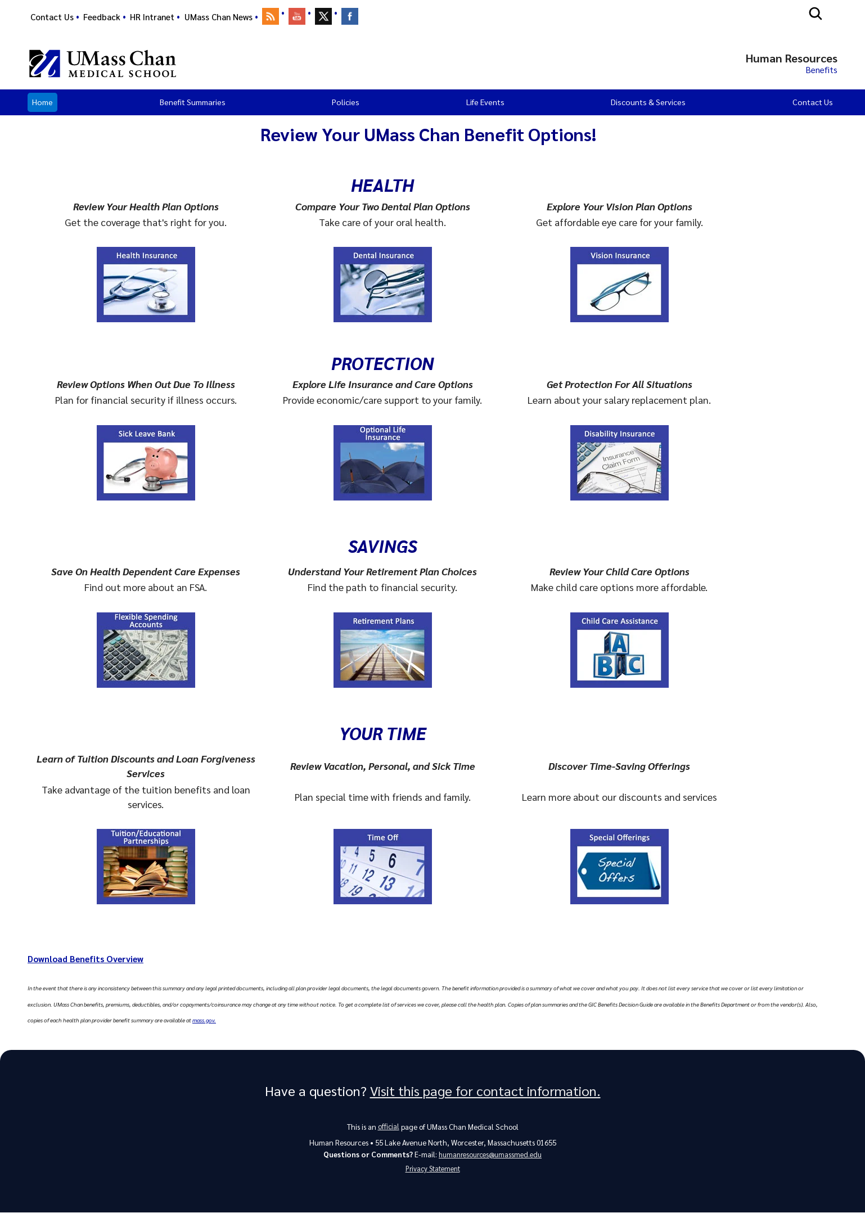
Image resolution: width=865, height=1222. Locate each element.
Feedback (101, 16)
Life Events (485, 105)
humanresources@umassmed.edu (490, 1160)
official (388, 1131)
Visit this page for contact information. (485, 1095)
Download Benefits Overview (93, 961)
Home (42, 105)
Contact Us (52, 16)
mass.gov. (204, 1023)
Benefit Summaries (193, 105)
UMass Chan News (218, 16)
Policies (345, 105)
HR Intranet (152, 16)
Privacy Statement (432, 1177)
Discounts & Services (648, 105)
